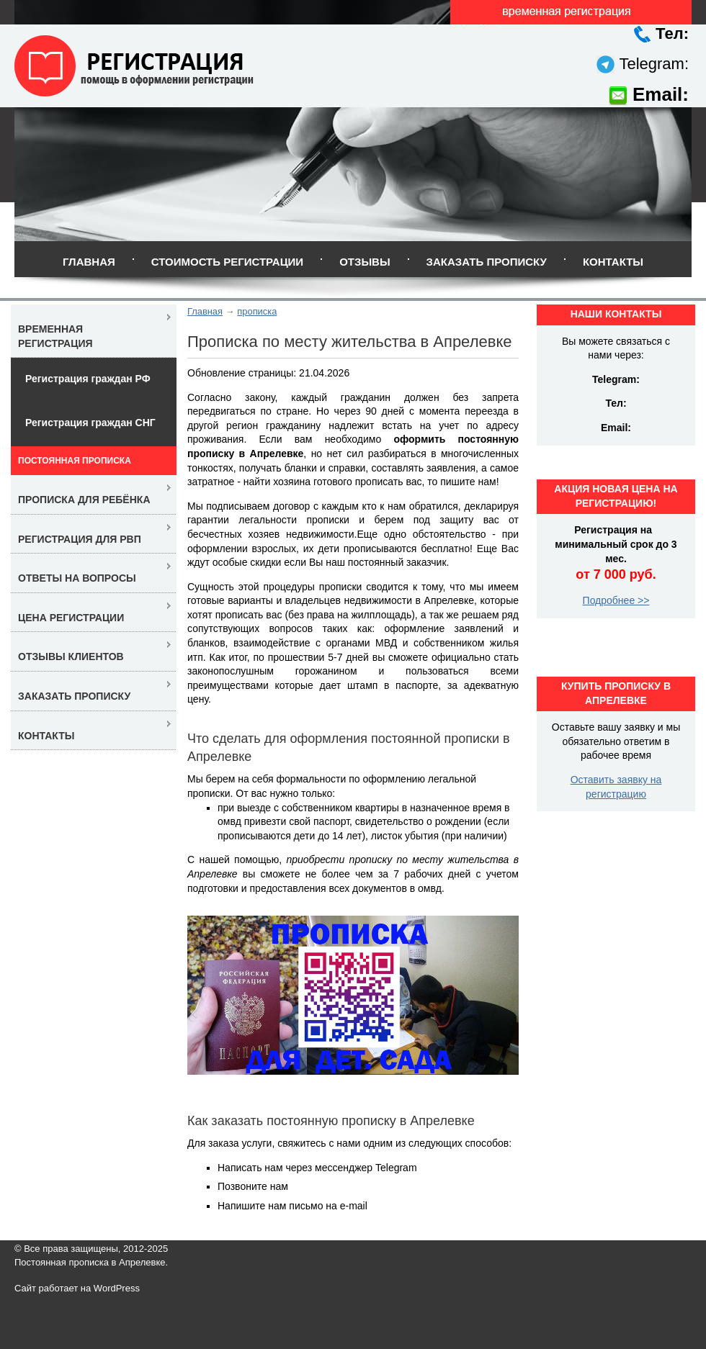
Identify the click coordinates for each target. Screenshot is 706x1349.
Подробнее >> (616, 600)
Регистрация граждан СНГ (90, 422)
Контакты (613, 262)
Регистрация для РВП (79, 539)
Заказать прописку (486, 262)
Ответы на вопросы (77, 578)
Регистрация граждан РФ (88, 378)
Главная (89, 262)
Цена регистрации (71, 617)
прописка (257, 311)
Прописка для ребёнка (84, 499)
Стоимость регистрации (227, 262)
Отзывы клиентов (71, 656)
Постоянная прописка (74, 461)
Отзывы (364, 262)
